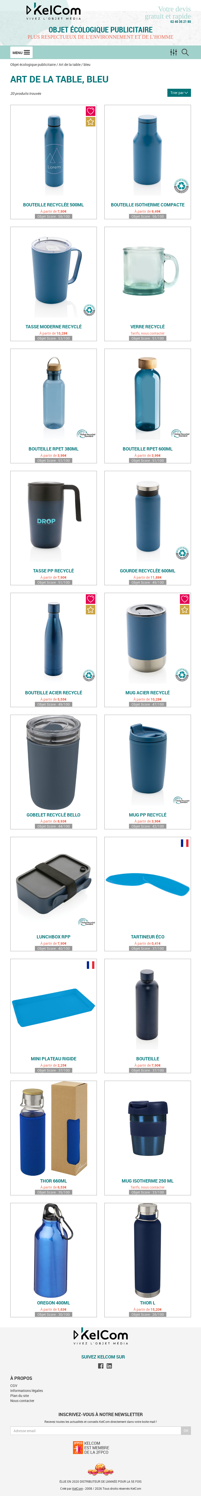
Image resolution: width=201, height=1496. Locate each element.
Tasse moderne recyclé (54, 326)
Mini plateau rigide (53, 1058)
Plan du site (19, 1395)
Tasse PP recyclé (53, 570)
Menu (21, 52)
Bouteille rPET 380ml (54, 448)
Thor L (147, 1302)
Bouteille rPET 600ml (148, 448)
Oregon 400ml (53, 1302)
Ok (186, 1430)
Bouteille (147, 1058)
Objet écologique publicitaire (101, 29)
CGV (13, 1385)
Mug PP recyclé (147, 815)
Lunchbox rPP (54, 936)
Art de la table (70, 64)
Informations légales (26, 1390)
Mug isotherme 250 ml (148, 1181)
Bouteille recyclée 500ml (53, 204)
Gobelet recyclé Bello (53, 815)
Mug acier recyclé (147, 692)
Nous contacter (22, 1400)
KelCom (77, 1488)
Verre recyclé (147, 326)
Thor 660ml (53, 1181)
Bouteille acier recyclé (53, 692)
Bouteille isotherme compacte (147, 204)
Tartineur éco (147, 936)
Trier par (179, 92)
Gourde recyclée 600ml (147, 570)
